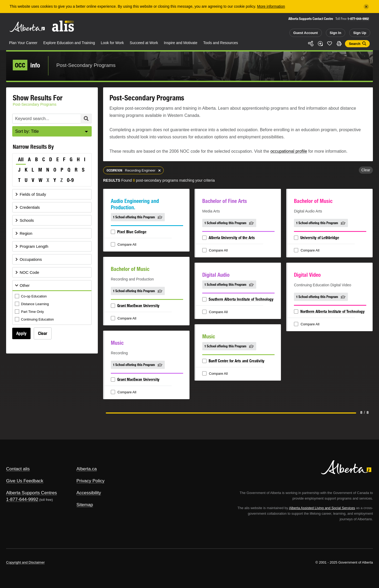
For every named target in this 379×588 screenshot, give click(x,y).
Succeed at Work (144, 43)
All (21, 159)
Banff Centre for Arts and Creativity (236, 361)
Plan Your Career (23, 43)
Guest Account (305, 33)
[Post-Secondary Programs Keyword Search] (52, 118)
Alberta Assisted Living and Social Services (322, 508)
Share (311, 43)
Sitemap (85, 504)
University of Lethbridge (319, 237)
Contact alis (18, 468)
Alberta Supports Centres (31, 492)
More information (271, 6)
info (26, 65)
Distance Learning (32, 304)
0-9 (70, 180)
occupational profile (288, 151)
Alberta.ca (87, 468)
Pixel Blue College (131, 231)
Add (320, 43)
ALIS (63, 26)
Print (339, 43)
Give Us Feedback (24, 480)
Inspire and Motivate (180, 43)
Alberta (27, 27)
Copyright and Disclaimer (25, 562)
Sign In (335, 33)
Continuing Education (35, 319)
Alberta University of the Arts (232, 237)
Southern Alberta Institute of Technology (241, 299)
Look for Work (112, 43)
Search (354, 44)
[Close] (366, 6)
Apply (21, 333)
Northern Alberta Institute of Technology (332, 311)
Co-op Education (31, 296)
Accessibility (89, 492)
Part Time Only (30, 312)
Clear (42, 333)
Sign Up (359, 33)
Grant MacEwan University (138, 305)
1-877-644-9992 (358, 19)
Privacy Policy (91, 480)
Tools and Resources (220, 43)
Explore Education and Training (69, 43)
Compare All (124, 244)
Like (329, 43)
